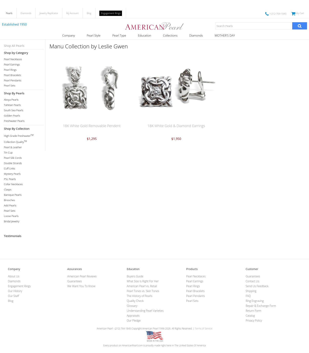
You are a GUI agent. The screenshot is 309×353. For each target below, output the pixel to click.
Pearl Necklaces (13, 59)
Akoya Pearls (11, 99)
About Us (13, 276)
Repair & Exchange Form (261, 306)
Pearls (9, 13)
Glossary (132, 306)
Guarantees (74, 281)
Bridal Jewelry (11, 221)
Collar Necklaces (13, 184)
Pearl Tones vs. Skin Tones (143, 291)
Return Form (253, 311)
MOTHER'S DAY (225, 35)
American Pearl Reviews (82, 276)
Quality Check (135, 301)
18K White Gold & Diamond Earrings (176, 125)
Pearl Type (119, 35)
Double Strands (13, 163)
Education (144, 35)
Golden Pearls (12, 115)
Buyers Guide (135, 276)
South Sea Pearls (13, 110)
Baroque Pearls (12, 195)
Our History (15, 291)
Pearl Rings (10, 70)
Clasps (7, 189)
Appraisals (133, 315)
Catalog (250, 315)
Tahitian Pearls (12, 105)
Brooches (9, 200)
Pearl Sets (9, 85)
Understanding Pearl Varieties (145, 311)
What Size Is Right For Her (143, 281)
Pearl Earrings (12, 64)
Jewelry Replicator (48, 13)
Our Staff (13, 296)
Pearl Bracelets (12, 75)
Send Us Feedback (257, 286)
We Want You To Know (81, 286)
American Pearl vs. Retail (142, 286)
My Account (72, 13)
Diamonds (25, 13)
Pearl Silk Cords (13, 158)
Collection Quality (15, 142)
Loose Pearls (11, 216)
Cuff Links (9, 168)
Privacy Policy (254, 320)
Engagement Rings (110, 13)
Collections (170, 35)
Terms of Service (203, 328)
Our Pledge (134, 320)
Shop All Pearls (14, 46)
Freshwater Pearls (14, 121)
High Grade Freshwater (19, 135)
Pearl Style (94, 35)
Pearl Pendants (12, 80)
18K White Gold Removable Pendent (92, 125)
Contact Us (252, 281)
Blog (89, 13)
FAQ (248, 296)
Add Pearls (10, 205)
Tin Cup (8, 152)
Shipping (251, 291)
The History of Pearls (139, 296)
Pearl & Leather (13, 147)
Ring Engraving (255, 301)
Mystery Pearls (12, 174)
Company (68, 35)
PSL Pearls (10, 179)
